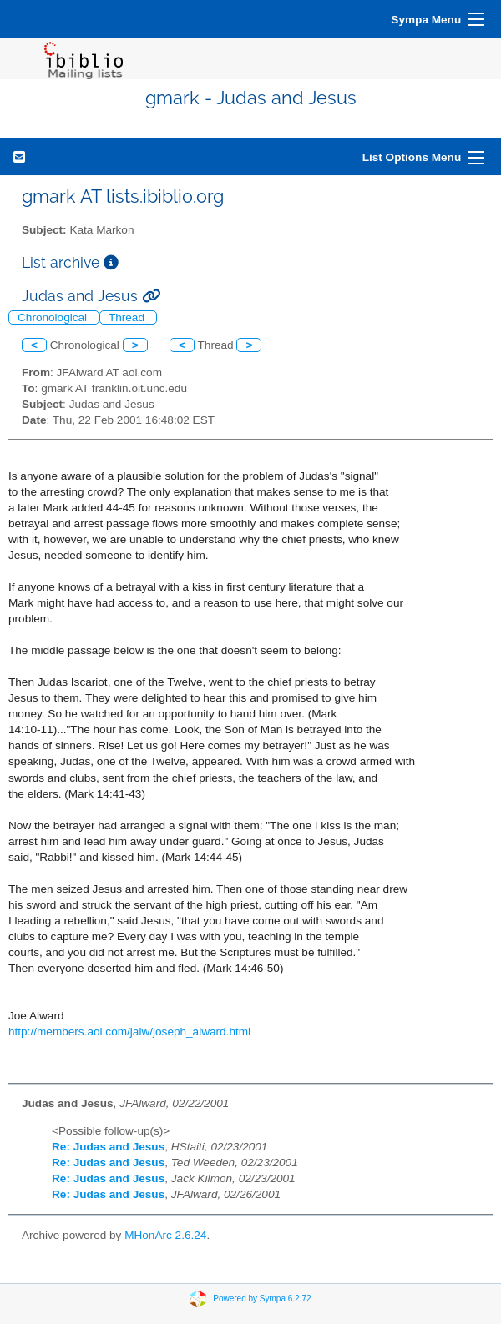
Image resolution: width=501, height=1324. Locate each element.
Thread (128, 317)
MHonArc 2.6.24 (165, 1235)
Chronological (54, 317)
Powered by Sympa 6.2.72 (262, 1297)
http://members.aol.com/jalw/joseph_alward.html (129, 1031)
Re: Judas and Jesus (108, 1146)
